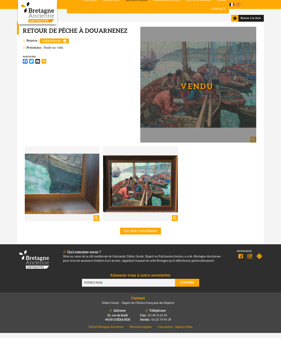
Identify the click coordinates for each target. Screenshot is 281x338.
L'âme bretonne (153, 4)
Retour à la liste (249, 26)
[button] (197, 92)
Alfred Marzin (53, 48)
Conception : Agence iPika (175, 332)
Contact (226, 4)
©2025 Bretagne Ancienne (106, 332)
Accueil (77, 4)
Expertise (98, 4)
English (259, 4)
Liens (208, 4)
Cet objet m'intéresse (140, 236)
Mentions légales (141, 332)
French (253, 4)
